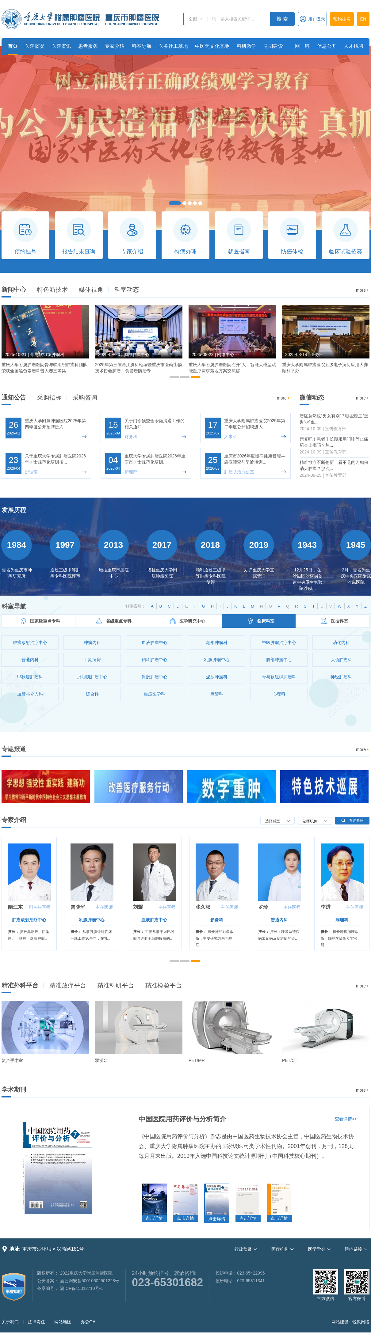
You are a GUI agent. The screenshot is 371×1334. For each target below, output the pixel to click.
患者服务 (88, 46)
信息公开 (327, 46)
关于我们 (10, 1321)
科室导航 (141, 46)
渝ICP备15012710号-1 (81, 1288)
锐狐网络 (360, 1321)
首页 (12, 46)
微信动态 (312, 397)
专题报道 (14, 749)
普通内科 (279, 919)
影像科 (216, 919)
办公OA (88, 1321)
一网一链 (300, 46)
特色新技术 (52, 289)
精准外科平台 (20, 985)
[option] (45, 341)
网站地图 (62, 1321)
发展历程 (14, 510)
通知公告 (14, 397)
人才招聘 (353, 46)
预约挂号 (341, 19)
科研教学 (246, 46)
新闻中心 (14, 289)
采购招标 (49, 397)
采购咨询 (85, 397)
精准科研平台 (115, 985)
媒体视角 (91, 289)
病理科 (341, 919)
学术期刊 (14, 1089)
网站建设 (340, 1321)
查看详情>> (346, 1118)
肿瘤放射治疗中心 (29, 919)
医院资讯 (61, 46)
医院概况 (34, 46)
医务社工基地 (173, 46)
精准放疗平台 (67, 985)
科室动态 (126, 289)
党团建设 (273, 46)
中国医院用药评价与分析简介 (182, 1119)
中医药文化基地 (212, 46)
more (362, 290)
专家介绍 (114, 46)
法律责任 (36, 1321)
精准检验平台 (163, 985)
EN (363, 19)
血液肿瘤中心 (154, 919)
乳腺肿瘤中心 (92, 919)
